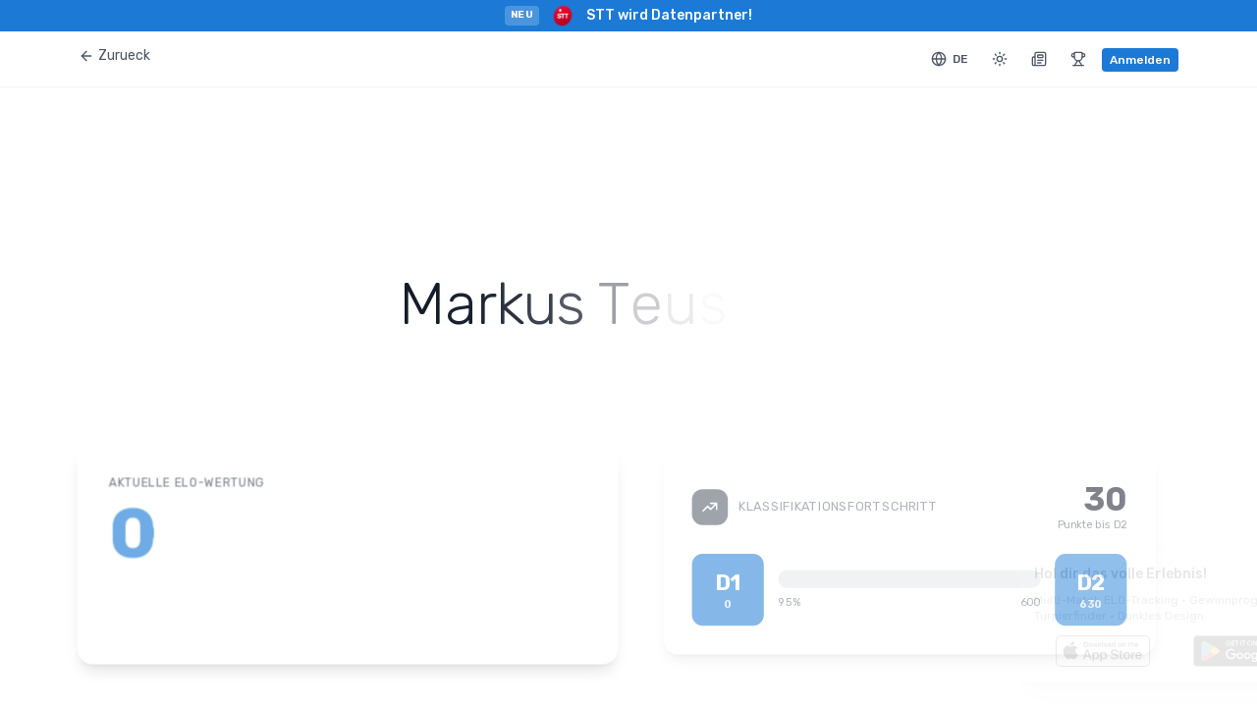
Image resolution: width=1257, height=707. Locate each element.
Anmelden (1140, 60)
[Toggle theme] (999, 59)
